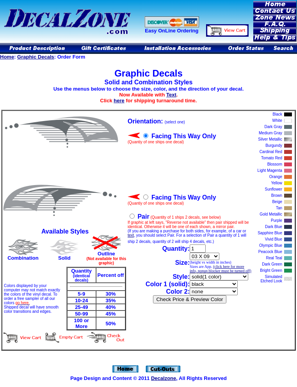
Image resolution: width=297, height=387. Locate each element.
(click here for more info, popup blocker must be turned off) (220, 268)
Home (7, 57)
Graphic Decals (35, 57)
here (119, 100)
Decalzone (163, 378)
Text (171, 95)
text (131, 235)
